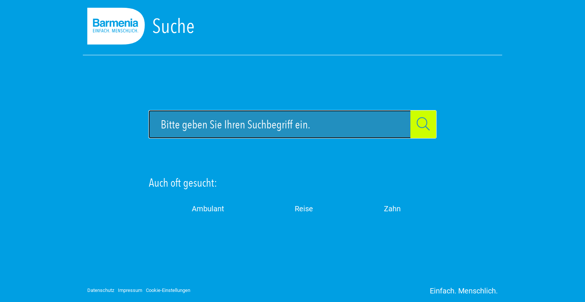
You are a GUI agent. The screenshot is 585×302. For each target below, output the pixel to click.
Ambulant (208, 209)
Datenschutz (100, 290)
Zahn (392, 209)
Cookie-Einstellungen (168, 290)
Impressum (130, 290)
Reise (304, 209)
